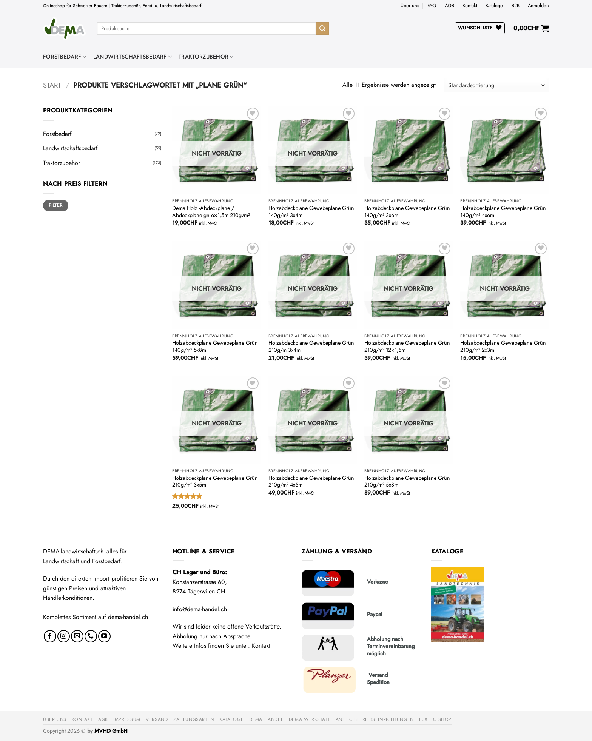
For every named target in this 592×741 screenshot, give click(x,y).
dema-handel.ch (128, 617)
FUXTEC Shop (435, 719)
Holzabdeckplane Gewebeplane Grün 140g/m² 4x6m (503, 212)
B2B (516, 5)
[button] (538, 5)
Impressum (126, 719)
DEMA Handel (266, 719)
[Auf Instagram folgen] (63, 636)
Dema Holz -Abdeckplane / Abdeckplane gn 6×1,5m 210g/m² (211, 212)
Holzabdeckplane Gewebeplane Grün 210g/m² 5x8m (407, 481)
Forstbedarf (64, 56)
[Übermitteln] (322, 28)
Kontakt (469, 5)
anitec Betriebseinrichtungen (375, 719)
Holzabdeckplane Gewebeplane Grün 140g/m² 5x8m (215, 346)
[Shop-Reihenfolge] (496, 85)
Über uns (410, 5)
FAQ (431, 5)
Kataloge (494, 5)
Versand (157, 719)
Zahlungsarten (193, 719)
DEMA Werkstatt (309, 719)
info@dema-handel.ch (200, 609)
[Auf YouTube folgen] (104, 636)
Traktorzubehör (206, 56)
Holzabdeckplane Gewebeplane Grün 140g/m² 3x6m (407, 212)
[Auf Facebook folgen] (50, 636)
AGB (449, 5)
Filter (55, 205)
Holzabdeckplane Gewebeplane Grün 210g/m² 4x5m (311, 481)
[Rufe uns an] (91, 636)
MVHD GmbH (111, 731)
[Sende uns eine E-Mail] (77, 636)
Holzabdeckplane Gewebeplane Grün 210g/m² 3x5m (215, 481)
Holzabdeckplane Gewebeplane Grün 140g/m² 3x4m (311, 212)
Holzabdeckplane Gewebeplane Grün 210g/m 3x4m (311, 346)
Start (52, 85)
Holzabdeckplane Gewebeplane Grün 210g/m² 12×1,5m (407, 346)
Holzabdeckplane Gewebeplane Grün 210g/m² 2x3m (503, 346)
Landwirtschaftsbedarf (132, 56)
